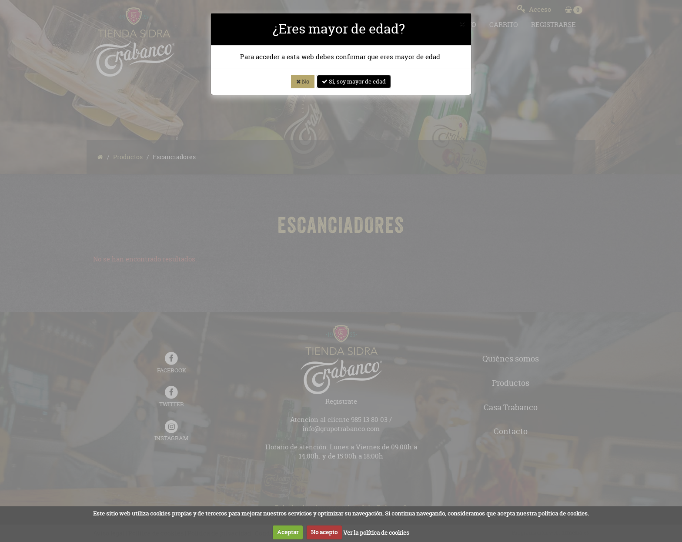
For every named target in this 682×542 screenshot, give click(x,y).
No (302, 81)
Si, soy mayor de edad (354, 81)
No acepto (324, 532)
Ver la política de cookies (376, 532)
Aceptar (287, 532)
